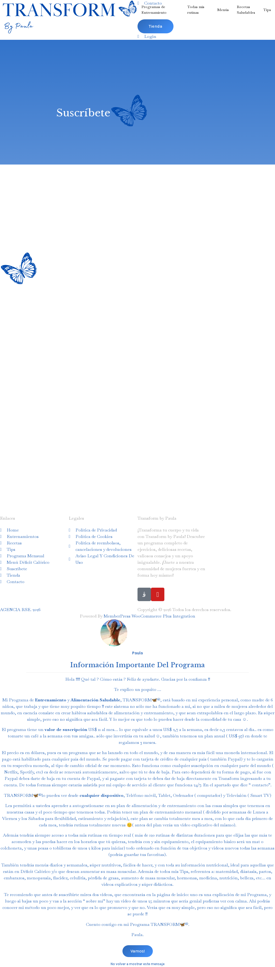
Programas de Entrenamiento (154, 9)
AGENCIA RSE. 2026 (20, 609)
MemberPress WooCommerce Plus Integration (149, 616)
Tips (267, 9)
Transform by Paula (157, 518)
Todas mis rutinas (195, 9)
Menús (223, 9)
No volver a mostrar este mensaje (138, 964)
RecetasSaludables (246, 9)
